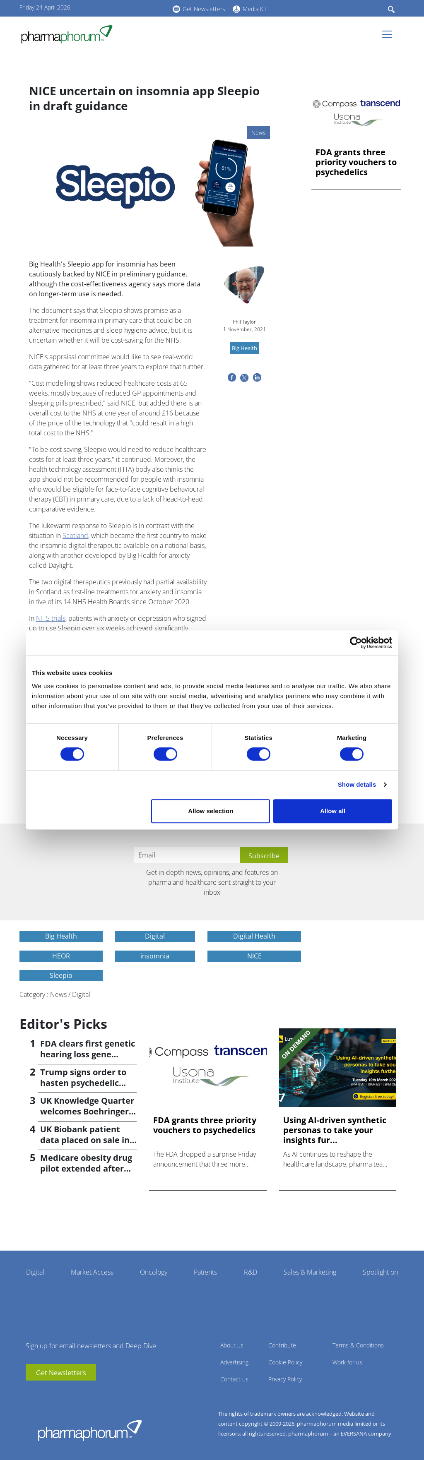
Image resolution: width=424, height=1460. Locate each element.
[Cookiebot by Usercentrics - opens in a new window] (356, 642)
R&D (250, 1272)
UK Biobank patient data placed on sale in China (85, 1140)
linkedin (131, 8)
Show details (357, 784)
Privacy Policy (285, 1379)
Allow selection (210, 810)
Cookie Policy (285, 1362)
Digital (35, 1272)
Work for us (347, 1362)
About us (231, 1345)
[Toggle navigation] (389, 34)
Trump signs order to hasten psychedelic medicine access (83, 1082)
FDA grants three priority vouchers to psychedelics (356, 162)
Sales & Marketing (310, 1272)
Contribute (282, 1345)
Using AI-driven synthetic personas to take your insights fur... (334, 1130)
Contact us (234, 1379)
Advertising (234, 1362)
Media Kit (255, 9)
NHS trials (50, 618)
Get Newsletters (204, 9)
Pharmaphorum (90, 1430)
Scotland (75, 535)
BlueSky (144, 8)
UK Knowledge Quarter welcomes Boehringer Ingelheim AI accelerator (87, 1116)
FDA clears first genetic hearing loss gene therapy (87, 1054)
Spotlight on (380, 1272)
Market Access (92, 1272)
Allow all (332, 810)
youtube (119, 8)
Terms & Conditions (358, 1345)
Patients (205, 1272)
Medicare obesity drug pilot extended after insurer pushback (86, 1168)
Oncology (153, 1272)
